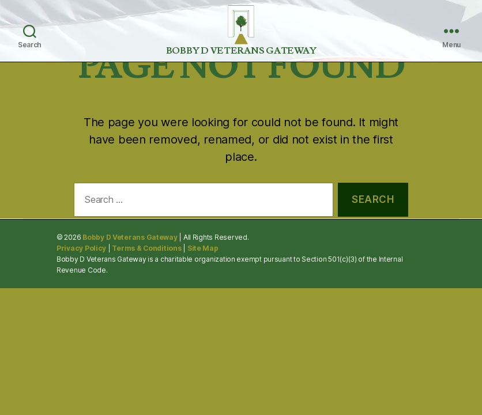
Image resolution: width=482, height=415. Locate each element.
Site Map (203, 248)
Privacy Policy (81, 248)
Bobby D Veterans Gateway (130, 237)
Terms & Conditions (146, 248)
